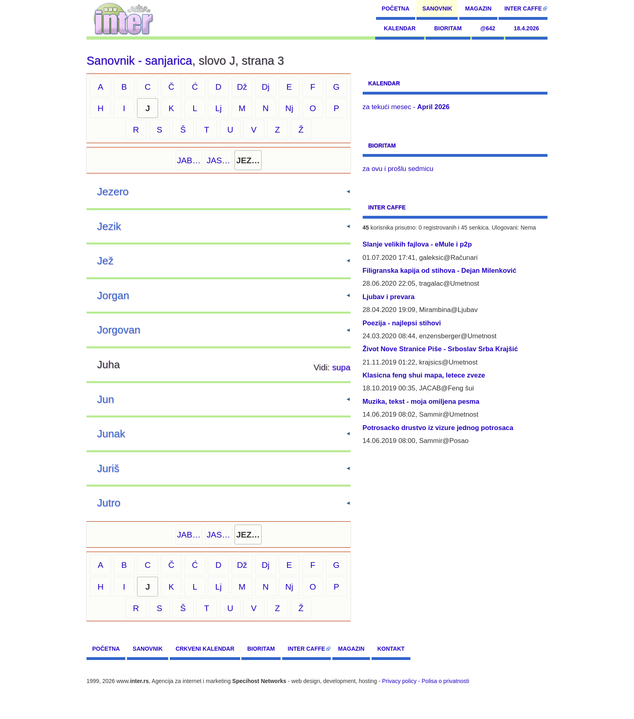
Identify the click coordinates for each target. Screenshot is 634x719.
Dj (266, 86)
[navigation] (123, 18)
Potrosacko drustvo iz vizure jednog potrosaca (438, 428)
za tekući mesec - (406, 107)
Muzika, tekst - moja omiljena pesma (421, 401)
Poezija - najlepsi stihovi (402, 323)
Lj (218, 108)
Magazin (478, 8)
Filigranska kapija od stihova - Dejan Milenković (440, 270)
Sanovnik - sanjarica (139, 60)
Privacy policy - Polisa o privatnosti (425, 681)
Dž (242, 86)
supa (341, 367)
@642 (487, 28)
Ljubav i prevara (389, 297)
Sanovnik (437, 8)
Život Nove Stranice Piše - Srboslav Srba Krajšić (440, 349)
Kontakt (390, 648)
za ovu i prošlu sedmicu (398, 169)
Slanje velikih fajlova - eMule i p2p (417, 244)
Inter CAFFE (523, 8)
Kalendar (400, 28)
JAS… (218, 160)
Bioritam (448, 28)
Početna (395, 8)
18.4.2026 (526, 28)
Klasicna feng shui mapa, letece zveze (424, 375)
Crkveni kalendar (204, 648)
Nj (289, 108)
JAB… (189, 160)
